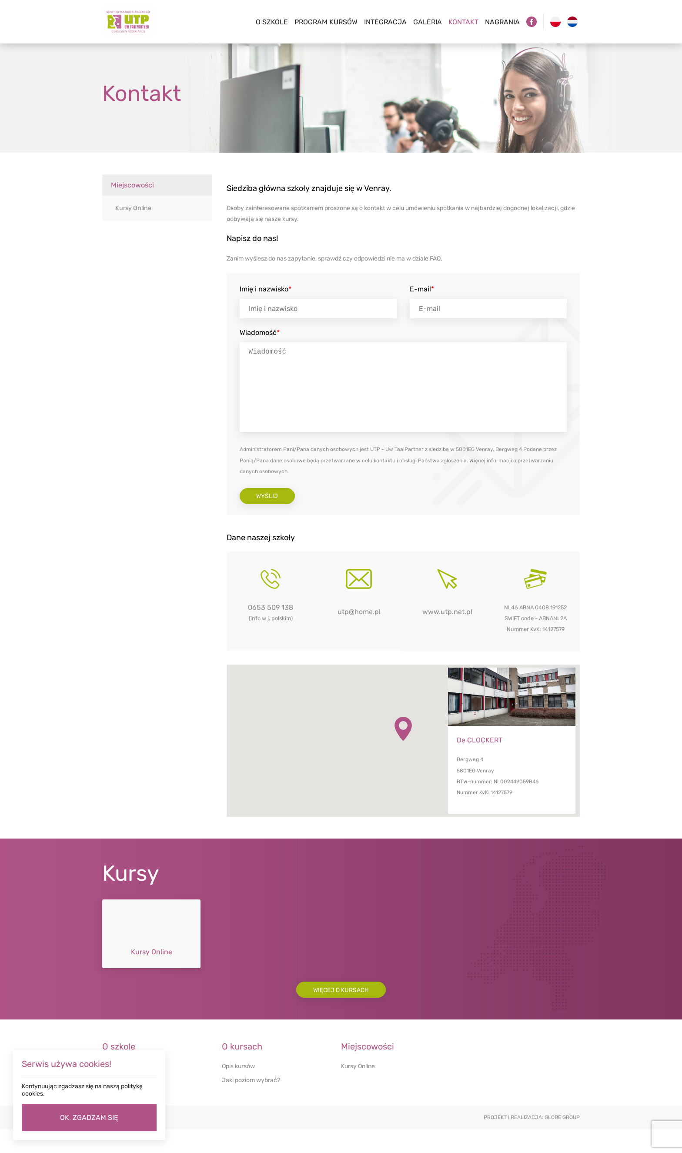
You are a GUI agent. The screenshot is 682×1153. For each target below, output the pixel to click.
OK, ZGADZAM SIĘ (89, 1117)
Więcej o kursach (341, 1013)
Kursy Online (132, 208)
